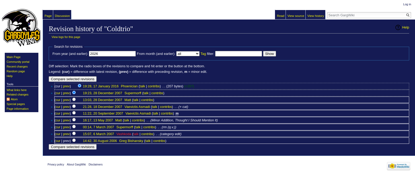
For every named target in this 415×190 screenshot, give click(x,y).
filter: (207, 54)
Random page (16, 71)
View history (315, 15)
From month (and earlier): (156, 54)
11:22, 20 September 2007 (103, 113)
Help (405, 27)
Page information (18, 108)
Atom (14, 99)
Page (48, 15)
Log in (407, 4)
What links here (17, 90)
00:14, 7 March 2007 (98, 127)
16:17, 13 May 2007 (98, 120)
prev (66, 86)
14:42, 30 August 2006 (100, 141)
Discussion (62, 15)
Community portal (18, 61)
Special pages (16, 104)
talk (142, 86)
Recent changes (17, 66)
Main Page (14, 57)
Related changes (18, 94)
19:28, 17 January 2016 (101, 86)
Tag (203, 54)
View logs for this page (66, 37)
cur (58, 93)
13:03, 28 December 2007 (102, 100)
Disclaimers (96, 164)
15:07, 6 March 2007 (98, 134)
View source (295, 15)
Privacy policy (56, 164)
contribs (154, 86)
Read (280, 15)
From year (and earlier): (70, 54)
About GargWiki (76, 164)
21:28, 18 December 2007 (102, 107)
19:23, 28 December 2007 (102, 93)
